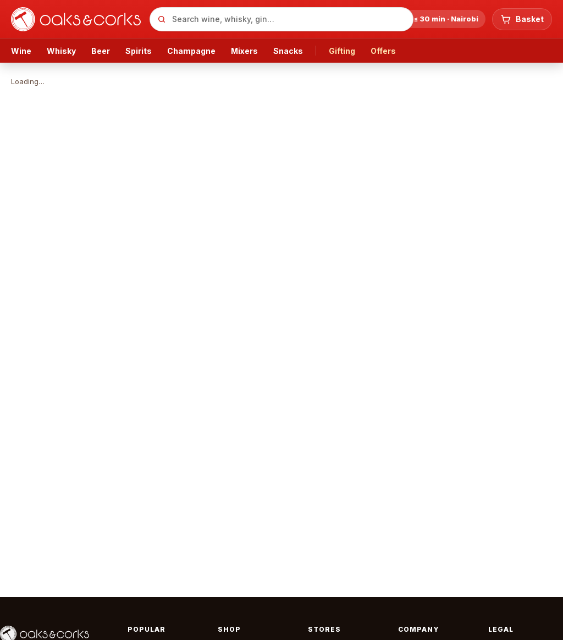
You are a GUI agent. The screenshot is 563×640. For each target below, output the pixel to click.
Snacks (288, 51)
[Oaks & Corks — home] (76, 19)
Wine (21, 51)
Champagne (191, 51)
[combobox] (281, 19)
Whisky (61, 51)
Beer (100, 51)
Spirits (138, 51)
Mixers (244, 51)
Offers (383, 51)
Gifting (342, 51)
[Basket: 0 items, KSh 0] (522, 19)
